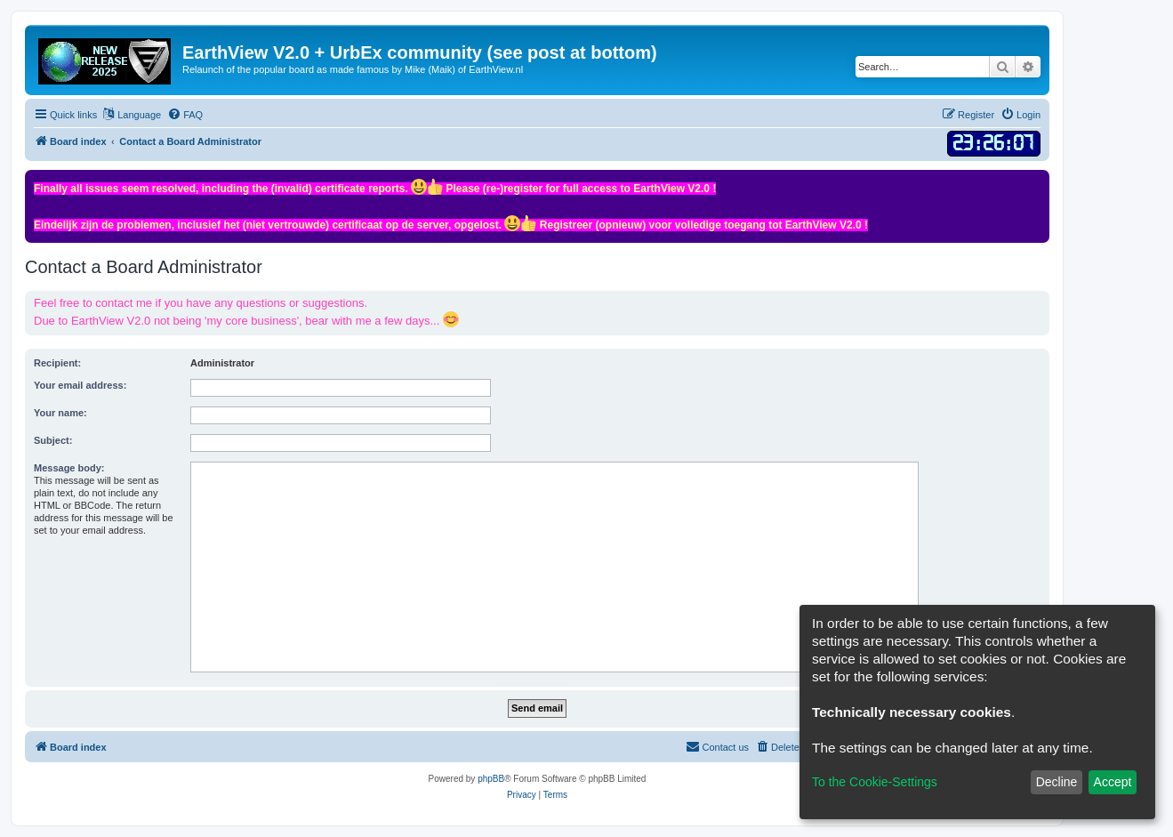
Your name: (60, 412)
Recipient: (57, 363)
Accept (1113, 782)
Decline (1057, 782)
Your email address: (80, 385)
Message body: (69, 468)
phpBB (491, 779)
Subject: (53, 440)
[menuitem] (185, 114)
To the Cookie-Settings (874, 782)
